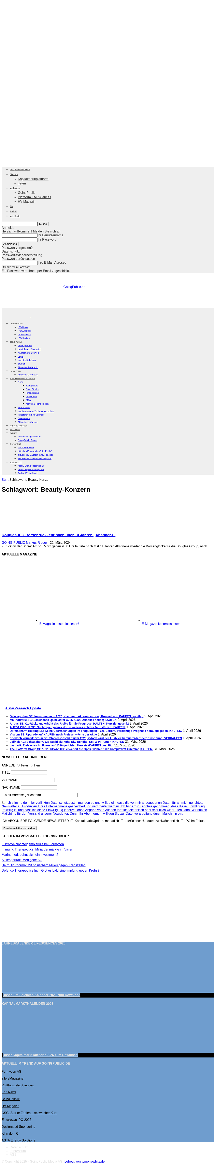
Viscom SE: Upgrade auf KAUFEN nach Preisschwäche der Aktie (53, 734)
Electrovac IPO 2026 (16, 1119)
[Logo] (16, 316)
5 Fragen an (32, 385)
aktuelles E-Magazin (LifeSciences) (35, 455)
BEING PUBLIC (16, 342)
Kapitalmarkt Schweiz (28, 353)
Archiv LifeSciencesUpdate (31, 466)
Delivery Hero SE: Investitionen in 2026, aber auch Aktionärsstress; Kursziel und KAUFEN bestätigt (76, 716)
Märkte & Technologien (37, 404)
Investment (31, 396)
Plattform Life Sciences (34, 197)
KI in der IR (10, 1133)
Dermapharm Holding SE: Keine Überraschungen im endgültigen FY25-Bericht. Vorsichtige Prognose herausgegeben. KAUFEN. (96, 730)
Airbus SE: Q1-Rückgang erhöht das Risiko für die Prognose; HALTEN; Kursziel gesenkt (69, 723)
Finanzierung (32, 393)
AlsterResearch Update (23, 708)
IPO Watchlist (24, 334)
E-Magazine (15, 444)
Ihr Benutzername (50, 235)
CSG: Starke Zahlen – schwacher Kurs (29, 1113)
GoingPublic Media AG (20, 169)
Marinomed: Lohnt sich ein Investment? (30, 854)
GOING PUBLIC (16, 324)
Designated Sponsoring (18, 1126)
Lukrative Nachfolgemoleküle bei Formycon (33, 844)
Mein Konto (15, 216)
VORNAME (10, 780)
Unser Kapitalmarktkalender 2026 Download (40, 1055)
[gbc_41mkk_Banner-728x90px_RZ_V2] (108, 306)
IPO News (23, 327)
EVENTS (13, 433)
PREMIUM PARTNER (18, 426)
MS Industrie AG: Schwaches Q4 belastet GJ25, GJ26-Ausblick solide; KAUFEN (63, 720)
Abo (11, 206)
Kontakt (13, 211)
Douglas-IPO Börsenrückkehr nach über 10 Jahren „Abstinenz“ (58, 535)
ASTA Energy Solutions (18, 1140)
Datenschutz (11, 251)
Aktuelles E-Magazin (28, 367)
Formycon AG (11, 1071)
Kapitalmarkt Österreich (29, 349)
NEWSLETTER (16, 462)
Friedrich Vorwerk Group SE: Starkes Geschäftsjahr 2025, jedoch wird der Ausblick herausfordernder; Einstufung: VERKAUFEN (96, 738)
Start (5, 479)
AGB (13, 1154)
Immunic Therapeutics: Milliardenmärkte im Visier (37, 849)
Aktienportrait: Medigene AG (22, 860)
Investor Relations (27, 360)
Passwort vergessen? (17, 247)
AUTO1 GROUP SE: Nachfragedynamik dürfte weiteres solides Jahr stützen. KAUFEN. (68, 727)
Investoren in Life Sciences (31, 415)
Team (22, 183)
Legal (20, 356)
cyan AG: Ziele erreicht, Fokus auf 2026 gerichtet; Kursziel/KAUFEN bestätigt (61, 745)
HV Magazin (26, 201)
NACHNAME (11, 787)
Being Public (11, 1099)
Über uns (14, 174)
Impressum (18, 1151)
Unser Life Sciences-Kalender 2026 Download (41, 995)
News (21, 382)
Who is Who (24, 407)
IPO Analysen (24, 331)
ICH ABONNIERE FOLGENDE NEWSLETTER (35, 821)
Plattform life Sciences (18, 1085)
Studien (21, 363)
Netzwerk (15, 429)
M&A (28, 400)
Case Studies (32, 389)
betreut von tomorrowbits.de (84, 1161)
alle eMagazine (13, 1078)
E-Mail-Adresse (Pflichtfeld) (21, 795)
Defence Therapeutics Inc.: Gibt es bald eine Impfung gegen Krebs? (50, 870)
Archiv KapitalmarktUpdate (31, 469)
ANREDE (8, 765)
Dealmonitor (24, 418)
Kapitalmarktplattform (33, 179)
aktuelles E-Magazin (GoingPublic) (35, 451)
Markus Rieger (36, 542)
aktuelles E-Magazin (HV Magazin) (35, 458)
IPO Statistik (24, 338)
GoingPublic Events (27, 440)
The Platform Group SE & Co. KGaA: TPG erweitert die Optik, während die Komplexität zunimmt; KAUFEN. (81, 749)
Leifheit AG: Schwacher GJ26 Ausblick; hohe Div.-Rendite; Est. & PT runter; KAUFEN (67, 741)
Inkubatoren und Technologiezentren (36, 411)
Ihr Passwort (47, 239)
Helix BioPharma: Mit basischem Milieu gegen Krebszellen (44, 865)
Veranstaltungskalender (29, 436)
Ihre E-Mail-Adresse (52, 262)
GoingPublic (26, 192)
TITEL (6, 772)
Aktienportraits (25, 345)
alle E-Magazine (26, 447)
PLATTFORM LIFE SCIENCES (22, 378)
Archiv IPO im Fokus (28, 473)
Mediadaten (15, 188)
